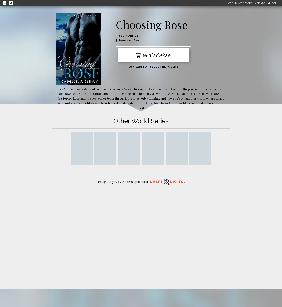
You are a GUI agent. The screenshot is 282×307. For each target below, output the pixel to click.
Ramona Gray (129, 40)
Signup (259, 3)
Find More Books (240, 3)
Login (272, 3)
